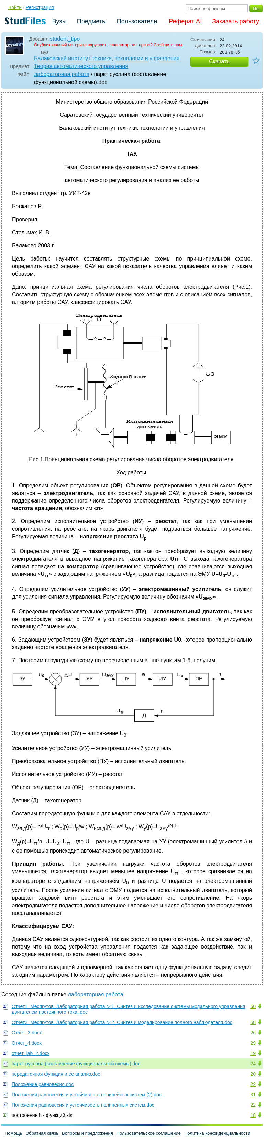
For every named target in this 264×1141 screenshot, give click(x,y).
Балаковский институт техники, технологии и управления (106, 58)
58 (253, 1022)
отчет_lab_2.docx (31, 1053)
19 (253, 1053)
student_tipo (65, 39)
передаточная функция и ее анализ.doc (56, 1074)
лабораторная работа (61, 74)
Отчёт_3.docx (27, 1032)
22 (253, 1084)
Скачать (219, 61)
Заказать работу (235, 21)
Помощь (13, 1133)
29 (253, 1043)
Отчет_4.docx (27, 1043)
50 (253, 1006)
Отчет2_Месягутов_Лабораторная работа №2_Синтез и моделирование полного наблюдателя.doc (122, 1022)
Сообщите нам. (168, 45)
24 (253, 1063)
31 (253, 1094)
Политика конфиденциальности (217, 1133)
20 (253, 1074)
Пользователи (137, 21)
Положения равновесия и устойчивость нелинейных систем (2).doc (87, 1094)
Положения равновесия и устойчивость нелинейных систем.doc (83, 1105)
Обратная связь (41, 1133)
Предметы (92, 21)
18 (253, 1115)
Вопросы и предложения (87, 1133)
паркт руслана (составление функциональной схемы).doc (76, 1063)
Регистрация (40, 7)
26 (253, 1032)
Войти (15, 7)
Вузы (59, 21)
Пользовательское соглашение (149, 1133)
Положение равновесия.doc (43, 1084)
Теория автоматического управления (81, 66)
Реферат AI (185, 21)
